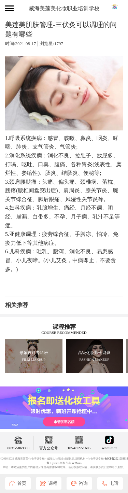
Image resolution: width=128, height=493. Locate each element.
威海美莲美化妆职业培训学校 (64, 8)
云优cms (77, 463)
